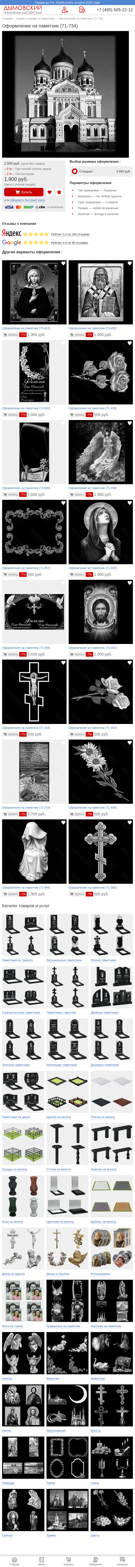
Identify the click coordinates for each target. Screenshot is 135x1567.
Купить (23, 192)
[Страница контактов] (82, 10)
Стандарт (105, 171)
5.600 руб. (32, 414)
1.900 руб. (32, 334)
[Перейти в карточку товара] (10, 334)
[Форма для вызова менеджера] (65, 10)
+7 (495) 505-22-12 (115, 10)
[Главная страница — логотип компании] (23, 9)
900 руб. (30, 574)
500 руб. (97, 414)
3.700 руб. (32, 814)
